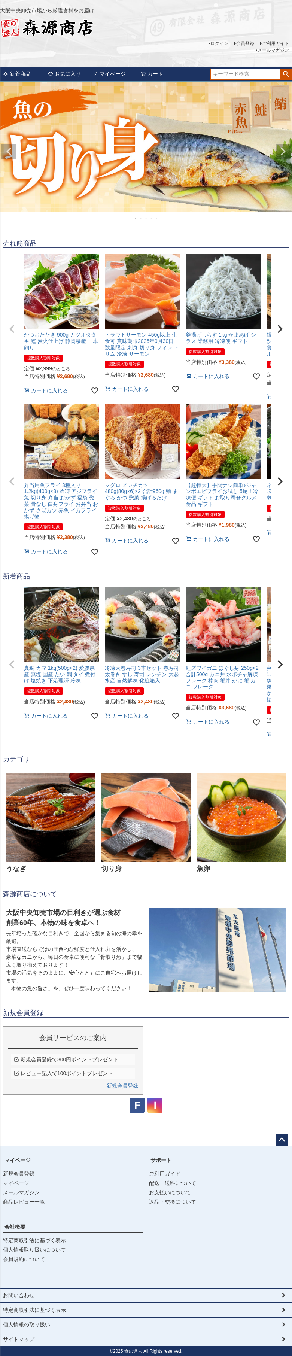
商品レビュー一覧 (24, 1202)
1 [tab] (136, 218)
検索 (286, 74)
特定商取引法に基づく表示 (34, 1240)
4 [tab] (151, 218)
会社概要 (14, 1227)
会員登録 (245, 43)
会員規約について (24, 1259)
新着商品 (17, 74)
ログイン (219, 43)
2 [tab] (141, 218)
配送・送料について (172, 1183)
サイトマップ (18, 1339)
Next (283, 151)
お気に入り (64, 74)
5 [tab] (157, 218)
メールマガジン (273, 50)
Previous (8, 151)
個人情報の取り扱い (26, 1325)
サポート (160, 1160)
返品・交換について (172, 1202)
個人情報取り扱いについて (34, 1250)
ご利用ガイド (275, 43)
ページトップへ (282, 1140)
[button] (12, 329)
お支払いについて (170, 1192)
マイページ (109, 74)
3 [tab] (146, 218)
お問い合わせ (18, 1295)
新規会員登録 (122, 1086)
